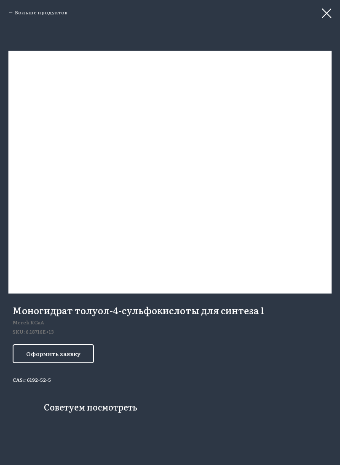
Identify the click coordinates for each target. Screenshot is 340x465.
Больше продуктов (41, 12)
